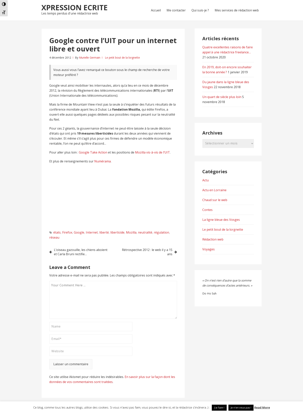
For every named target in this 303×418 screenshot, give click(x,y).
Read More (262, 407)
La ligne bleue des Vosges (221, 220)
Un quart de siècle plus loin (221, 97)
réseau (54, 237)
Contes (207, 210)
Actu (205, 180)
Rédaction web (212, 239)
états (57, 232)
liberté (104, 232)
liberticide (117, 232)
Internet (92, 232)
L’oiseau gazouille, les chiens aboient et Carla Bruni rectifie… (80, 252)
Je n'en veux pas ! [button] (241, 407)
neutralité (145, 232)
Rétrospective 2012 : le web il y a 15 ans (147, 252)
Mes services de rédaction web (237, 10)
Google (79, 232)
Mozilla (131, 232)
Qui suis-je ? (200, 10)
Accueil (156, 10)
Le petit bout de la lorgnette (122, 57)
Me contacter (176, 10)
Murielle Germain (89, 57)
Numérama (102, 161)
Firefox (67, 232)
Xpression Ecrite (74, 7)
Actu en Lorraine (214, 190)
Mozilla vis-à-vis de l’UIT (152, 152)
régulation (161, 232)
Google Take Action (93, 152)
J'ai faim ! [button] (219, 407)
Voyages (208, 249)
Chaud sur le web (214, 200)
